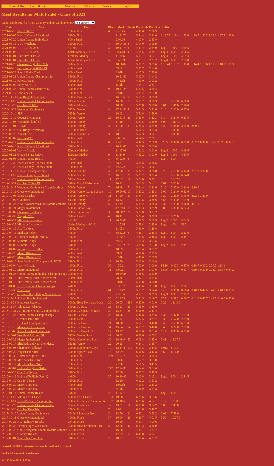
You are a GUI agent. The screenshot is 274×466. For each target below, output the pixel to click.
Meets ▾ (70, 6)
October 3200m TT (28, 183)
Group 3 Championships (32, 171)
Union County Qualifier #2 (33, 88)
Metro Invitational (28, 269)
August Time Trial (28, 351)
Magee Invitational (28, 208)
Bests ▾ (106, 6)
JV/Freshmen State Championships (38, 310)
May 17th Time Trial (29, 364)
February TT (24, 93)
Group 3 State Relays (30, 154)
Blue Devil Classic (28, 56)
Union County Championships (35, 76)
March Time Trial (27, 384)
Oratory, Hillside (27, 434)
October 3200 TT (27, 105)
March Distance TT (29, 253)
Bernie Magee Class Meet (32, 425)
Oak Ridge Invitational (31, 97)
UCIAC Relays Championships (36, 286)
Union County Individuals (33, 39)
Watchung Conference (30, 109)
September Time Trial (30, 438)
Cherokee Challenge (29, 212)
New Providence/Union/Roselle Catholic (41, 203)
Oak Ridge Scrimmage (31, 129)
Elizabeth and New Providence (35, 343)
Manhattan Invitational (31, 327)
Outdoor (61, 22)
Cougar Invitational (29, 117)
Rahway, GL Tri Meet (30, 249)
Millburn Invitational (30, 220)
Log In (126, 6)
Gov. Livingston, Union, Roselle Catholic (42, 429)
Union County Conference (33, 413)
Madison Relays (27, 232)
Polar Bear (23, 290)
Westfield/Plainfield (29, 121)
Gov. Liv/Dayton (27, 372)
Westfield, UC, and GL (31, 335)
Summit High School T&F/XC (28, 6)
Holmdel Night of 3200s (32, 368)
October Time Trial (28, 319)
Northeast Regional (29, 302)
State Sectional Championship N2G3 (39, 261)
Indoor (51, 22)
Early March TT (27, 84)
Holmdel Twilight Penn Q (32, 236)
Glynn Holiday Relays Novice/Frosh (39, 294)
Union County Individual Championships (42, 273)
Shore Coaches (26, 195)
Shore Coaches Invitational (33, 331)
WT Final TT (25, 138)
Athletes (89, 6)
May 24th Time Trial (29, 360)
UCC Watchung (26, 43)
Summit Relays (26, 240)
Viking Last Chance (29, 306)
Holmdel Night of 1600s (32, 355)
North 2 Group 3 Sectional (33, 35)
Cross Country (37, 22)
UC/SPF (22, 125)
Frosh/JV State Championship (35, 401)
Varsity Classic (26, 150)
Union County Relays (30, 158)
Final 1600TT (25, 31)
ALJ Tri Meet (25, 228)
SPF (19, 113)
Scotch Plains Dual (28, 72)
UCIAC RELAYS (28, 47)
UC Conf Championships (32, 323)
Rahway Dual (25, 80)
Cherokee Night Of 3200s (32, 64)
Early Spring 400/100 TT (32, 68)
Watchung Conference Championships (40, 187)
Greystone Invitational (30, 191)
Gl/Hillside (24, 199)
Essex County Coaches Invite (34, 162)
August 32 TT (25, 134)
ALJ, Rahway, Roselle (30, 421)
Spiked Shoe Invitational (32, 298)
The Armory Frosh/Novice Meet (36, 277)
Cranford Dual (26, 380)
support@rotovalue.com (26, 453)
